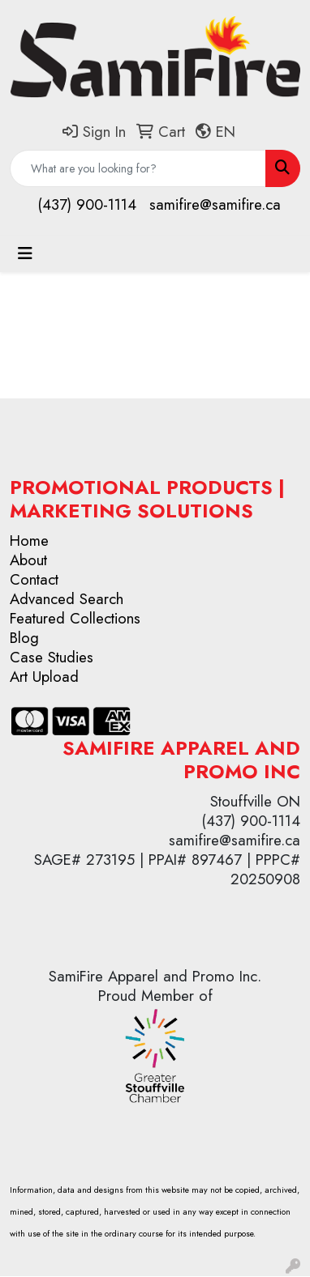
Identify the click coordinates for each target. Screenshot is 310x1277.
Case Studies (51, 657)
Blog (24, 638)
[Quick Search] (138, 168)
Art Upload (44, 676)
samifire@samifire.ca (215, 204)
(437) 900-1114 (86, 204)
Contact (34, 579)
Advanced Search (66, 599)
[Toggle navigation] (25, 254)
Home (29, 540)
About (28, 560)
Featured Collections (75, 618)
